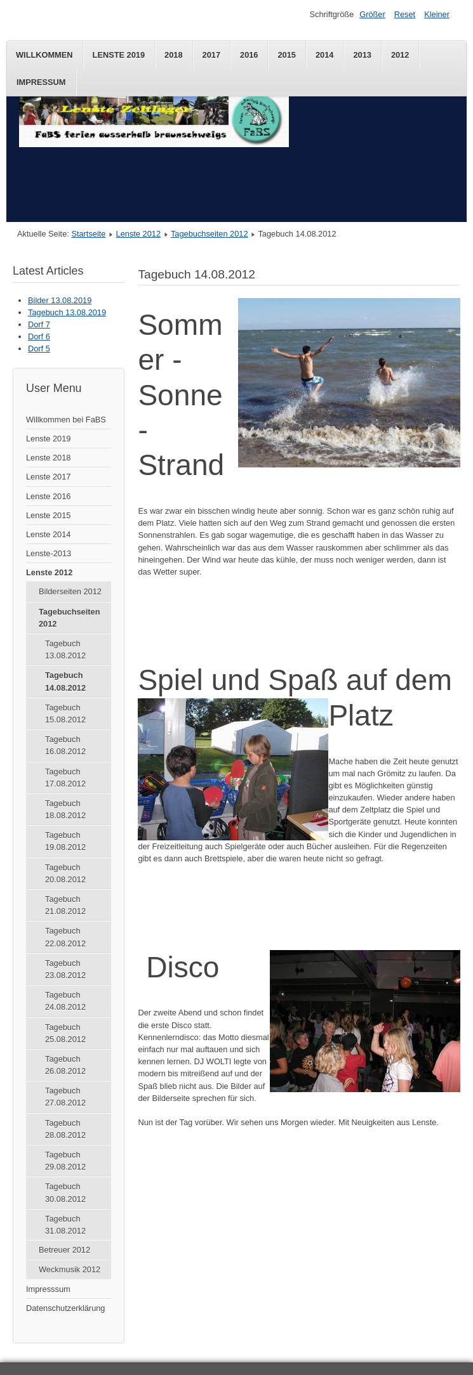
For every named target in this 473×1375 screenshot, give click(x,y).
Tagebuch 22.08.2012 (65, 937)
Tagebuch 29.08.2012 (65, 1160)
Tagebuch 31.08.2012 (65, 1224)
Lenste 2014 (48, 534)
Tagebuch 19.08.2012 (65, 841)
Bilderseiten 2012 (70, 591)
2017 (211, 55)
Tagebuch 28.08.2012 (65, 1129)
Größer (372, 14)
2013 (362, 55)
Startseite (88, 233)
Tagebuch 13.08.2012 (65, 649)
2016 (249, 55)
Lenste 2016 (48, 496)
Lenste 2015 (48, 515)
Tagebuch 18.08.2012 (65, 809)
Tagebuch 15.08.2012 (65, 713)
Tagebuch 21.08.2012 (65, 905)
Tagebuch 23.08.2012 (65, 969)
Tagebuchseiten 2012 (209, 233)
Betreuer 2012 (64, 1249)
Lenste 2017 (48, 476)
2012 (400, 55)
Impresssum (48, 1289)
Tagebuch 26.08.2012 (65, 1065)
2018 (173, 55)
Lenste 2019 (119, 55)
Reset (404, 14)
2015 (286, 55)
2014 (324, 55)
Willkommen (44, 55)
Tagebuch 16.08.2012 (65, 745)
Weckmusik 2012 (69, 1269)
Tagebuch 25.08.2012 (65, 1033)
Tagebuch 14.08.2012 (65, 681)
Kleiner (437, 14)
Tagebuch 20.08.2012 (65, 873)
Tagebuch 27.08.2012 (65, 1096)
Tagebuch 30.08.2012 (65, 1192)
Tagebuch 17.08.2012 (65, 777)
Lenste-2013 (48, 553)
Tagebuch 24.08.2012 (65, 1001)
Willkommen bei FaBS (66, 419)
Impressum (41, 82)
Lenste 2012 (138, 233)
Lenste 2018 (48, 457)
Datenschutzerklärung (65, 1308)
